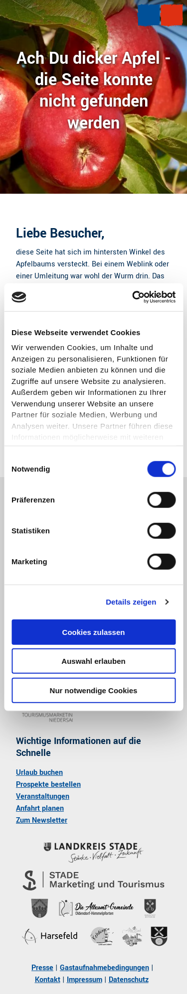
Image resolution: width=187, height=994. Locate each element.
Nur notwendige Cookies (94, 690)
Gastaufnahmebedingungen (104, 968)
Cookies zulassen (93, 631)
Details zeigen (131, 602)
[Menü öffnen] (148, 15)
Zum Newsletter (41, 820)
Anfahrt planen (40, 808)
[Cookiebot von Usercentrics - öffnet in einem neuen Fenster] (133, 297)
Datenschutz (129, 980)
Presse (42, 968)
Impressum (84, 980)
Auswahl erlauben (93, 661)
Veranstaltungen (42, 796)
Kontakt (47, 980)
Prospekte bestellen (48, 784)
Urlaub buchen (39, 772)
